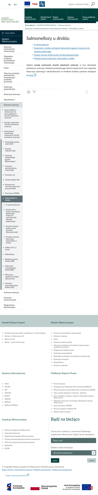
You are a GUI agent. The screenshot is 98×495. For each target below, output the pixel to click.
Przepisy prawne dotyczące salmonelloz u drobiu (54, 58)
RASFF (7, 396)
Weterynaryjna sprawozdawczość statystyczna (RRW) (74, 390)
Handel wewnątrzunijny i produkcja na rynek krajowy (25, 333)
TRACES (8, 393)
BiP (35, 4)
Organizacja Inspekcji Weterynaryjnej (19, 436)
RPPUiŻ (8, 402)
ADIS (7, 384)
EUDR (7, 448)
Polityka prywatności (42, 470)
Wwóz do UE (10, 339)
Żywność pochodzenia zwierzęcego (9, 49)
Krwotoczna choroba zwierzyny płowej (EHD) (12, 186)
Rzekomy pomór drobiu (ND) (11, 260)
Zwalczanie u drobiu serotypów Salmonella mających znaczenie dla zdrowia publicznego (13, 215)
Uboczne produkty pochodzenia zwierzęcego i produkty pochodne (12, 77)
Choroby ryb (10, 175)
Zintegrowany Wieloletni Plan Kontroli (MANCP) (72, 387)
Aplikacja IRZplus (11, 405)
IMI (6, 390)
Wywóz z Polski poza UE (14, 336)
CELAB (7, 387)
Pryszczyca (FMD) (12, 193)
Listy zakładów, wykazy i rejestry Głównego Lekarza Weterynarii (74, 397)
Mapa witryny (7, 470)
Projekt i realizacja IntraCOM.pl (16, 476)
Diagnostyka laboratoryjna (9, 306)
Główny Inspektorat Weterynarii (17, 430)
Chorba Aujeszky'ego (10, 150)
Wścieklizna (10, 254)
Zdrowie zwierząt (64, 25)
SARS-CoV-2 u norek (10, 248)
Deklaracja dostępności (62, 470)
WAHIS (7, 399)
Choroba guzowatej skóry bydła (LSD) (11, 285)
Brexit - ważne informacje (14, 342)
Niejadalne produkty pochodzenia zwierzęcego (9, 59)
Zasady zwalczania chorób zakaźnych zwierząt (11, 124)
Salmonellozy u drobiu (11, 199)
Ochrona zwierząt (11, 292)
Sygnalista (8, 445)
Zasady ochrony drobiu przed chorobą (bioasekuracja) (56, 55)
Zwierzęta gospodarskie (9, 88)
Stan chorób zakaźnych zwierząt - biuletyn (70, 393)
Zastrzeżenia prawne (23, 470)
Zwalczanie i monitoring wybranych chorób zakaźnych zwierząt (46, 28)
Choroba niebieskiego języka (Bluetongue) (10, 158)
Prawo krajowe (59, 384)
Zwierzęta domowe (12, 94)
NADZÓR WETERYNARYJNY (46, 25)
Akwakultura (9, 99)
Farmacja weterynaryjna (10, 298)
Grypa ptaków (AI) (12, 180)
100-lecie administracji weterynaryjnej (19, 442)
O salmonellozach (41, 44)
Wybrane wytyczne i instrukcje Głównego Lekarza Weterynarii (73, 401)
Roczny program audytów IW (65, 409)
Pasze (6, 68)
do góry (91, 488)
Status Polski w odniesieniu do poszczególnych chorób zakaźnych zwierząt (11, 114)
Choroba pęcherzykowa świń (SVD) (11, 168)
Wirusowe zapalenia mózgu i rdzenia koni (12, 277)
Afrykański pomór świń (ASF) (12, 143)
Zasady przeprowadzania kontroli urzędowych (22, 439)
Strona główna (30, 25)
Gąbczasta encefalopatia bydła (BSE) (10, 268)
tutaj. (31, 75)
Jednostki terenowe (12, 433)
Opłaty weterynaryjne (62, 412)
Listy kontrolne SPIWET (63, 405)
